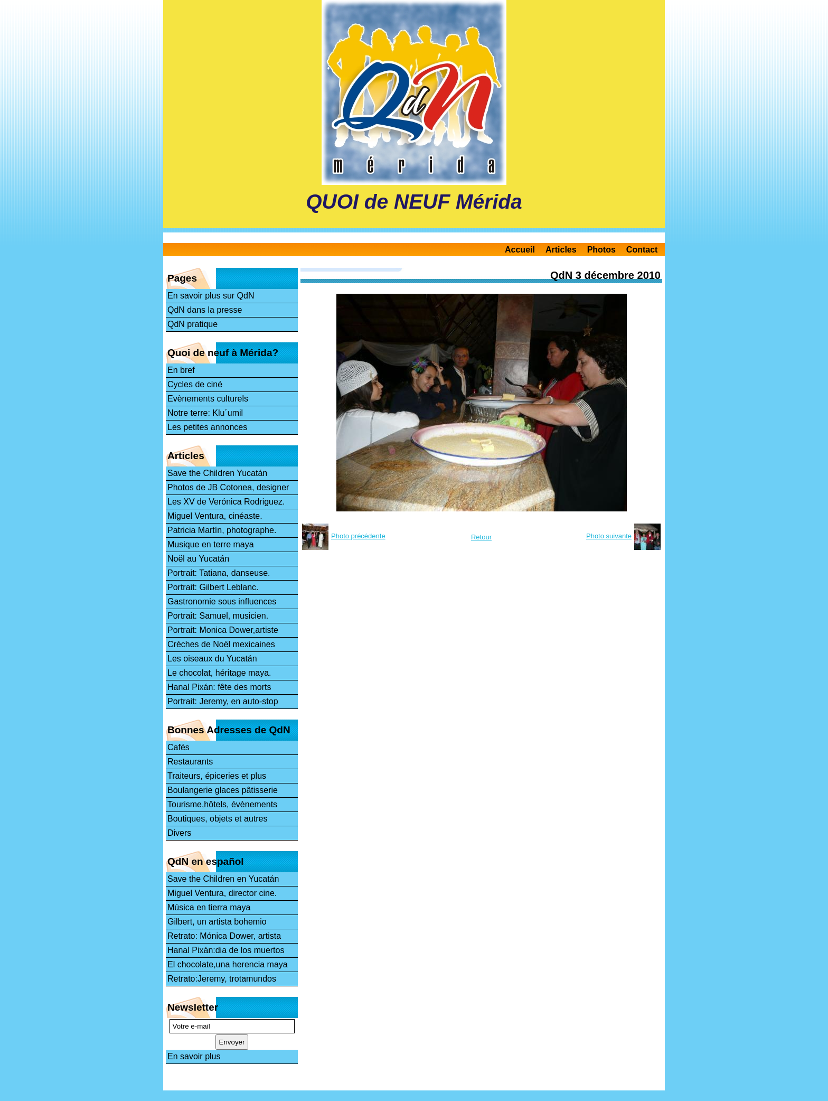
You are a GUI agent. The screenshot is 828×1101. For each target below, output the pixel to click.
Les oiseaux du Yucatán (212, 658)
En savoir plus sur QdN (211, 295)
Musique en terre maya (210, 544)
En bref (181, 370)
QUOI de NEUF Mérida (414, 201)
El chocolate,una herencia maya (227, 964)
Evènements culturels (207, 398)
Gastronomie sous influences (221, 601)
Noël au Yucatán (198, 558)
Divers (179, 832)
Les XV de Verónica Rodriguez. (226, 501)
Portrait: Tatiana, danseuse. (218, 572)
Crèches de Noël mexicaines (221, 644)
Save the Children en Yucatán (223, 878)
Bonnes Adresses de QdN (228, 729)
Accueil (520, 249)
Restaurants (190, 761)
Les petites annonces (207, 427)
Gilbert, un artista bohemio (217, 921)
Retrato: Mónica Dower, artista (224, 935)
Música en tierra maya (208, 907)
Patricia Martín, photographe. (221, 530)
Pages (182, 278)
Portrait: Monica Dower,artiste (222, 630)
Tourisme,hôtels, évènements (222, 804)
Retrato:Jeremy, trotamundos (221, 978)
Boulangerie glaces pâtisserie (222, 790)
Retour (481, 537)
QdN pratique (192, 324)
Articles (561, 249)
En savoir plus (194, 1056)
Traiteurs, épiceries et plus (216, 775)
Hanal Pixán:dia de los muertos (225, 950)
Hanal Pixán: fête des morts (219, 687)
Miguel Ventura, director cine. (222, 893)
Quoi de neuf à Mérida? (222, 352)
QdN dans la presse (204, 309)
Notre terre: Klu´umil (205, 412)
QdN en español (205, 861)
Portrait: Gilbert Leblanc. (213, 587)
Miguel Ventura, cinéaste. (214, 515)
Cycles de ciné (194, 384)
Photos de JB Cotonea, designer (228, 487)
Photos (601, 249)
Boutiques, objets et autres (217, 818)
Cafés (178, 747)
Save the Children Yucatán (217, 473)
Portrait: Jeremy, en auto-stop (222, 701)
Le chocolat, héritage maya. (219, 672)
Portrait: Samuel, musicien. (217, 615)
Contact (642, 249)
